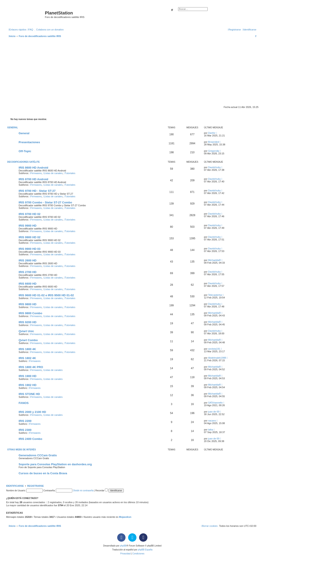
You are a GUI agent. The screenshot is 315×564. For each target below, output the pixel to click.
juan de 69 (213, 411)
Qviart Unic (26, 331)
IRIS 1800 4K (27, 349)
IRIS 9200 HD (27, 322)
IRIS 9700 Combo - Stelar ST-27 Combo (45, 202)
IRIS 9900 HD (27, 225)
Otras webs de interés (21, 449)
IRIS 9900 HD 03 (30, 248)
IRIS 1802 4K (27, 358)
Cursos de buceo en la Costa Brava (43, 473)
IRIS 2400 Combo (30, 439)
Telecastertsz (215, 295)
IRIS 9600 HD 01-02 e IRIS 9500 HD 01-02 (46, 295)
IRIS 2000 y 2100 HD (32, 412)
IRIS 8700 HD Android (33, 179)
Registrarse (35, 486)
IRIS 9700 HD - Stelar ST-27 (37, 190)
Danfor (211, 133)
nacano (212, 420)
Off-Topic (25, 151)
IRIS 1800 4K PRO (31, 367)
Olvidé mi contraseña (83, 490)
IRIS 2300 (25, 430)
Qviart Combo (28, 340)
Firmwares (36, 173)
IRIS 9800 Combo (30, 313)
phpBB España (145, 549)
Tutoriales (69, 173)
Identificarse (15, 486)
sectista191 (214, 348)
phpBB (123, 546)
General (12, 127)
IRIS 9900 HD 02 (30, 237)
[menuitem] (30, 29)
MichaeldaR (214, 260)
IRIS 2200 (25, 421)
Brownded (213, 142)
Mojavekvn (125, 517)
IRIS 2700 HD (27, 272)
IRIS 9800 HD (27, 304)
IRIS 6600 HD (27, 283)
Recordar (101, 490)
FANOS (23, 403)
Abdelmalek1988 (217, 357)
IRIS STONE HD (29, 394)
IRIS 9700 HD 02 (30, 214)
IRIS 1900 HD (27, 376)
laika (210, 429)
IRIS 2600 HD (27, 260)
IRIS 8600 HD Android (33, 167)
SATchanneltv (215, 402)
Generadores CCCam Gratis (38, 455)
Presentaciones (29, 142)
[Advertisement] (132, 72)
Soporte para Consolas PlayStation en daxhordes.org (55, 464)
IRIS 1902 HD (27, 385)
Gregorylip (213, 151)
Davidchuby (214, 167)
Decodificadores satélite (23, 162)
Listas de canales (53, 173)
